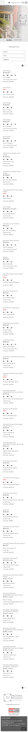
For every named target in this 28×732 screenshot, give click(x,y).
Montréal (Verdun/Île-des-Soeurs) (14, 357)
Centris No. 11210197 (8, 537)
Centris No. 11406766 (8, 147)
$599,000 (6, 342)
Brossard (6, 510)
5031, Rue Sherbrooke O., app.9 (11, 636)
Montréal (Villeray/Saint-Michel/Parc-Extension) (11, 610)
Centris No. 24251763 (8, 604)
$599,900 (6, 325)
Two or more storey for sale (10, 79)
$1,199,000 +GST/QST (10, 209)
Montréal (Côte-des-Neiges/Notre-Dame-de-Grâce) (13, 391)
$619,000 (6, 293)
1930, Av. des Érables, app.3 (10, 415)
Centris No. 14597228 (8, 455)
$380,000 (6, 528)
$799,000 (6, 242)
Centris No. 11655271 (8, 285)
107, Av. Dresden (7, 126)
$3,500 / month (8, 597)
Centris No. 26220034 (8, 81)
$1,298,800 (6, 175)
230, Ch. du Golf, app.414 (9, 363)
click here (17, 725)
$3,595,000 (6, 73)
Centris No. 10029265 (8, 436)
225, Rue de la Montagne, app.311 (11, 484)
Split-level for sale (7, 111)
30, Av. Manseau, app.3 (8, 297)
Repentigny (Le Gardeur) (11, 323)
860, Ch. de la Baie (7, 264)
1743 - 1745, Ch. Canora (8, 94)
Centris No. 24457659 (8, 569)
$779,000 (6, 259)
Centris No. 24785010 (8, 184)
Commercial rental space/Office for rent (13, 602)
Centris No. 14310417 (8, 114)
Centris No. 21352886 (8, 622)
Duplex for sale (6, 232)
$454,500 (6, 446)
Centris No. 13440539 (8, 302)
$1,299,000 (6, 157)
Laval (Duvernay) (8, 340)
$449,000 (6, 463)
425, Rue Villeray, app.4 (8, 618)
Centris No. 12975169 (8, 367)
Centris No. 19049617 (8, 677)
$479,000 (6, 394)
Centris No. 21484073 (8, 587)
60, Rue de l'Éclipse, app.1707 (10, 516)
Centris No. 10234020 (8, 251)
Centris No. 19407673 (8, 659)
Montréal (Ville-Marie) (10, 409)
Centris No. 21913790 (8, 384)
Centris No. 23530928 (8, 640)
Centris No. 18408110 (8, 472)
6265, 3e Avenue (7, 198)
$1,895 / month (7, 632)
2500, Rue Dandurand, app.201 (10, 381)
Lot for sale (6, 550)
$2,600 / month (8, 668)
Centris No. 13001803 (8, 350)
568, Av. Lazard (7, 109)
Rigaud (5, 257)
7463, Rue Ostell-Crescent (9, 655)
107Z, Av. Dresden (7, 143)
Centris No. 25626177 (8, 234)
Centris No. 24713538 (8, 334)
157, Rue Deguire (7, 330)
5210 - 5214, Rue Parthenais (10, 180)
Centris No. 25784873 (8, 97)
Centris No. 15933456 (8, 268)
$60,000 (5, 545)
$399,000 (6, 512)
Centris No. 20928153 (8, 165)
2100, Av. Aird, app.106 (8, 432)
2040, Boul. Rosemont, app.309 (11, 282)
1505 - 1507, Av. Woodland (9, 230)
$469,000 (6, 428)
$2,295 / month (8, 560)
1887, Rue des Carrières (9, 583)
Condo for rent (6, 567)
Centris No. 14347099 (8, 130)
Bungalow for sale (7, 332)
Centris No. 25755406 (8, 201)
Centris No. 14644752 (8, 552)
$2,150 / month (8, 578)
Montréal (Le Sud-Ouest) (11, 224)
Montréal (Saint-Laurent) (11, 240)
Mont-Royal (7, 71)
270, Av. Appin (6, 77)
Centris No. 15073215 (8, 317)
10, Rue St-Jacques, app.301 (10, 467)
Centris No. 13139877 (8, 403)
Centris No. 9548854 (8, 520)
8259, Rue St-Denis (8, 673)
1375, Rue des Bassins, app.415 (10, 533)
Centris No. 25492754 (8, 218)
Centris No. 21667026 (8, 418)
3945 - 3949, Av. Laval (8, 161)
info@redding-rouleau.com (15, 2)
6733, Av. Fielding (7, 600)
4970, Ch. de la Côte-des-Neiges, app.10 (13, 399)
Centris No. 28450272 (8, 487)
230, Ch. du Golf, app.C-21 (9, 548)
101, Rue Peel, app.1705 (9, 314)
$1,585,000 (6, 121)
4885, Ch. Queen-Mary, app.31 (10, 451)
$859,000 (6, 225)
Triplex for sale (6, 163)
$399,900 (6, 495)
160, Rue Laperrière (8, 247)
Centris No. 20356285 (8, 504)
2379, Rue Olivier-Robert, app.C (11, 565)
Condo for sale (6, 215)
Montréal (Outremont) (10, 291)
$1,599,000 (6, 105)
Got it (23, 728)
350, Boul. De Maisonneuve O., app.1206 (13, 500)
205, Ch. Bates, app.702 (9, 213)
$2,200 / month (8, 613)
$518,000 (6, 358)
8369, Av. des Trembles (9, 346)
